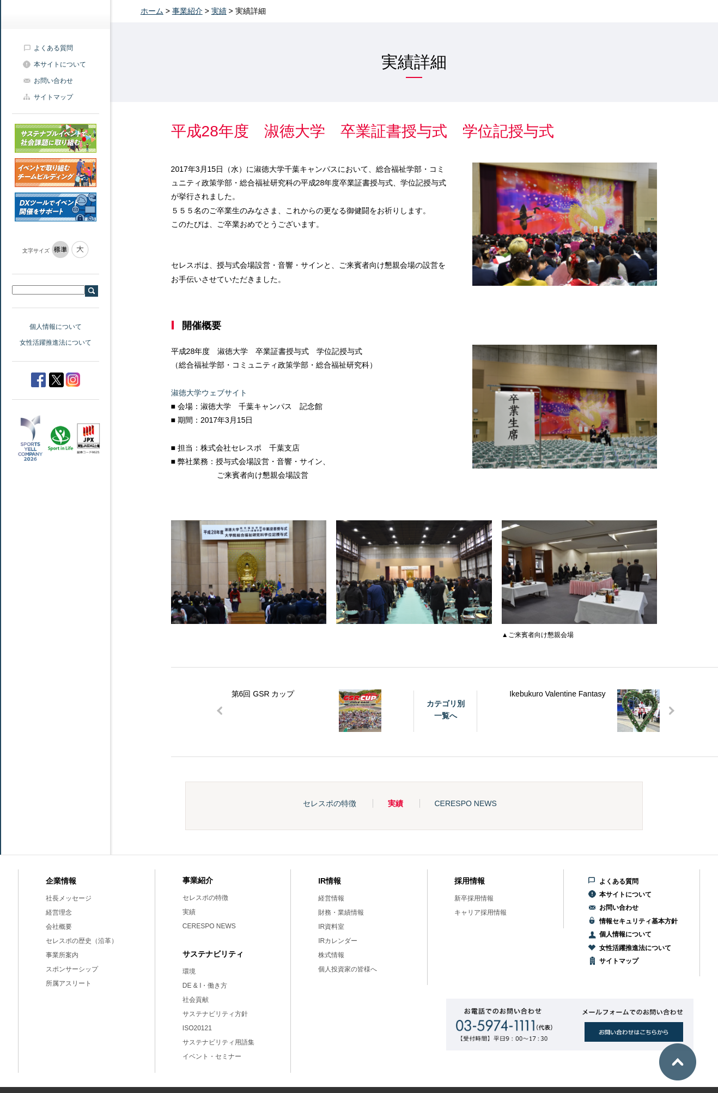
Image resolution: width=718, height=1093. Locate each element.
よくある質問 (53, 48)
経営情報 (331, 898)
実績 (219, 11)
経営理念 (59, 912)
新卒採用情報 (474, 898)
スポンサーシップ (72, 969)
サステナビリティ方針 (215, 1014)
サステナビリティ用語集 (218, 1042)
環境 (189, 971)
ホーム (152, 11)
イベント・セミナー (211, 1056)
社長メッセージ (69, 898)
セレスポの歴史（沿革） (82, 941)
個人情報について (55, 327)
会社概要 (59, 926)
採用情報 (469, 880)
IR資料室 (331, 926)
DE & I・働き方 (205, 985)
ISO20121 (197, 1028)
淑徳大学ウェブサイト (209, 392)
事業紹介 (187, 11)
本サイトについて (60, 64)
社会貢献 (195, 1000)
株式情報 (331, 955)
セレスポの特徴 (329, 803)
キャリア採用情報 (480, 912)
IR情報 (329, 880)
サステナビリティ (213, 954)
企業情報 (61, 880)
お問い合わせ (53, 81)
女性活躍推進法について (56, 342)
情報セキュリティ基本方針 (638, 921)
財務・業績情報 (341, 912)
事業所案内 (62, 955)
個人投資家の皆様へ (347, 969)
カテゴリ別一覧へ (446, 709)
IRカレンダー (337, 941)
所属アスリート (69, 983)
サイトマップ (53, 97)
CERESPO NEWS (465, 803)
